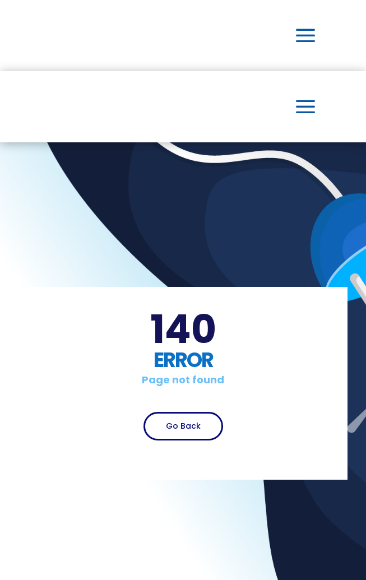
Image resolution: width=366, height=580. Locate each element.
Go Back (183, 425)
